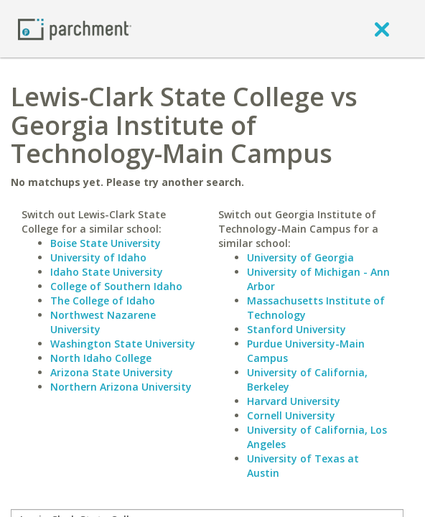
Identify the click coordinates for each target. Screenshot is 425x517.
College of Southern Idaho (116, 286)
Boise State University (105, 243)
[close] (382, 28)
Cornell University (291, 415)
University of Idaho (98, 257)
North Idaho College (100, 358)
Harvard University (293, 401)
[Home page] (74, 28)
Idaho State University (106, 272)
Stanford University (296, 329)
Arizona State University (111, 372)
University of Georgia (300, 257)
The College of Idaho (102, 300)
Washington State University (122, 343)
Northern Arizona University (121, 386)
